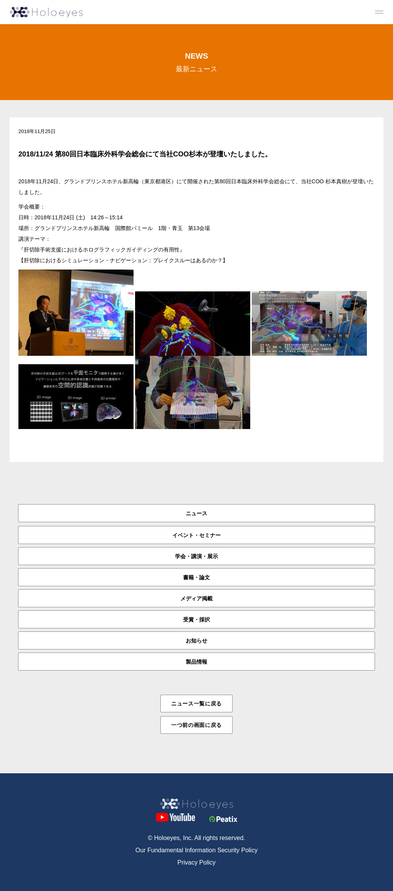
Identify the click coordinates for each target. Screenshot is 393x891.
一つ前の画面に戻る (196, 725)
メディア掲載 (196, 598)
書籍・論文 (196, 577)
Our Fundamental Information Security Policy (196, 850)
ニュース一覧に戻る (196, 703)
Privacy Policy (196, 862)
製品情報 (196, 662)
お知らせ (196, 641)
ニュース (196, 513)
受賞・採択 (196, 619)
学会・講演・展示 (196, 556)
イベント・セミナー (196, 535)
